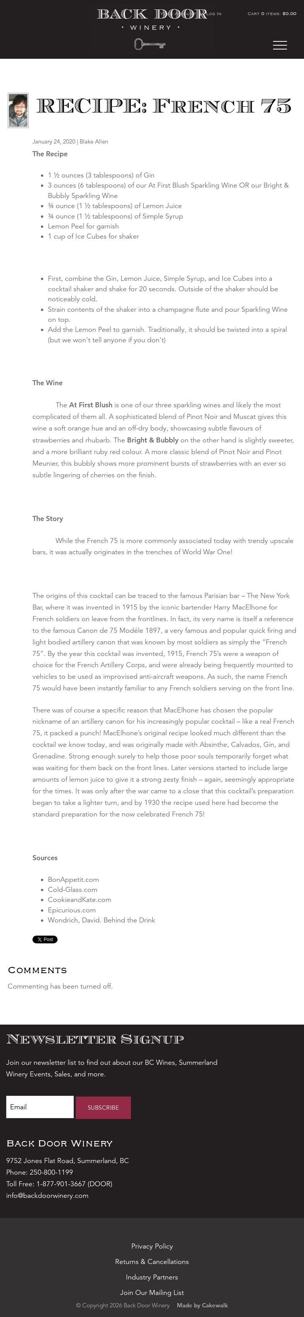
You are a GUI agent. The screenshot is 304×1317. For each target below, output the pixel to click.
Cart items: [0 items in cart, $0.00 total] (272, 13)
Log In (214, 13)
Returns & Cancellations (152, 1261)
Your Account (178, 13)
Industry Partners (152, 1277)
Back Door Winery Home (152, 29)
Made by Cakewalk (202, 1305)
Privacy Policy (152, 1246)
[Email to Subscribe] (40, 1107)
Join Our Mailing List (152, 1292)
